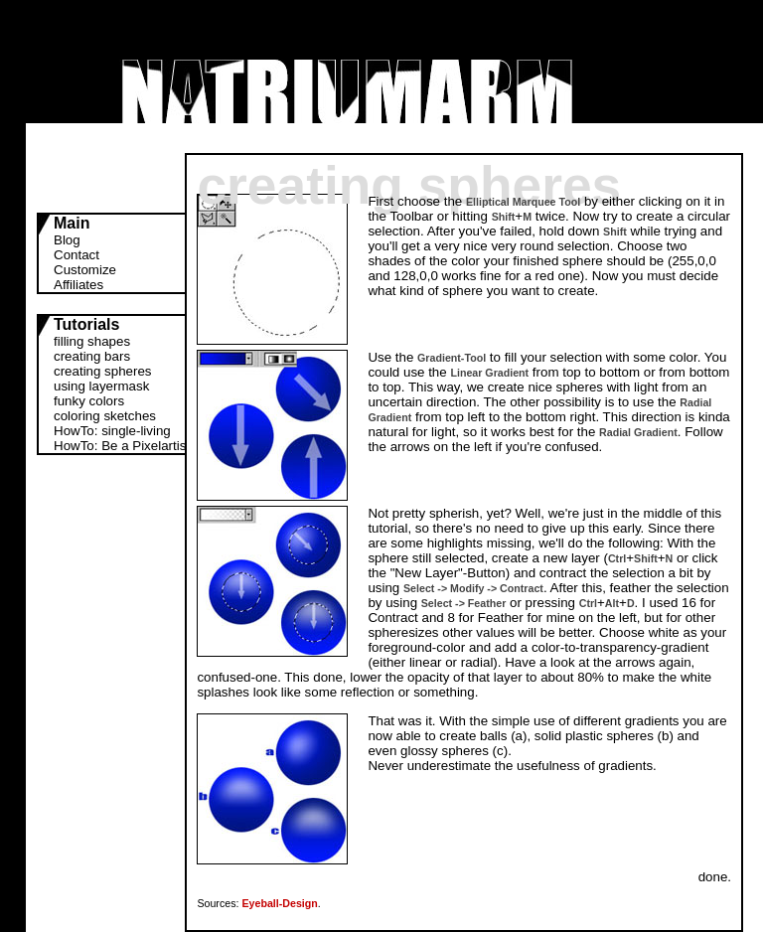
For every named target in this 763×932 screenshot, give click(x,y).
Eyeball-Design (279, 903)
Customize (85, 269)
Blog (67, 240)
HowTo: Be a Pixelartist (122, 445)
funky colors (89, 400)
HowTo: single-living (112, 430)
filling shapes (92, 341)
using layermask (101, 386)
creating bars (92, 356)
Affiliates (78, 284)
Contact (76, 254)
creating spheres (103, 371)
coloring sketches (105, 415)
